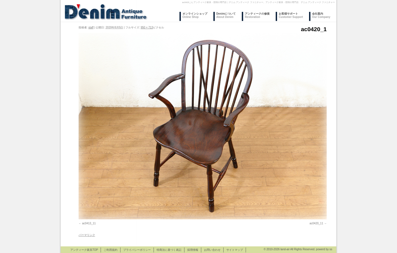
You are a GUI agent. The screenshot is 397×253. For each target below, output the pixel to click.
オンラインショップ (195, 15)
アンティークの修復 (257, 15)
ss (330, 249)
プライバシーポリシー (137, 249)
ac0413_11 (89, 223)
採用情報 (192, 249)
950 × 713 (147, 27)
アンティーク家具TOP (84, 249)
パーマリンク (87, 234)
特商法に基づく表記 (169, 249)
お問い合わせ (212, 249)
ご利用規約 (110, 249)
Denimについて (226, 15)
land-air (284, 249)
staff (91, 27)
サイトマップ (234, 249)
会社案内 (321, 15)
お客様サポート (291, 15)
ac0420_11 (316, 223)
